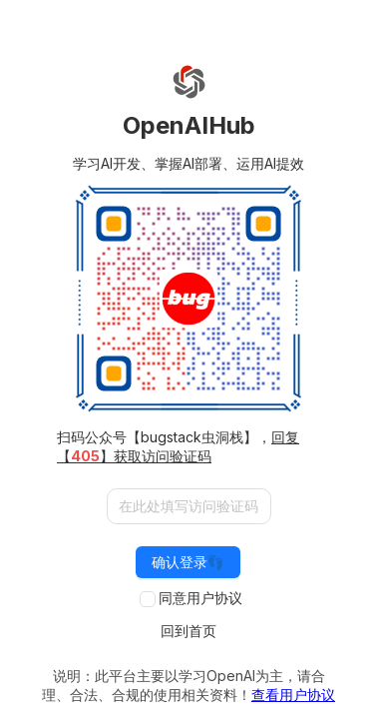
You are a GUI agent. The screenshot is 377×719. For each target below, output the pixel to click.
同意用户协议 (200, 597)
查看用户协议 (293, 694)
